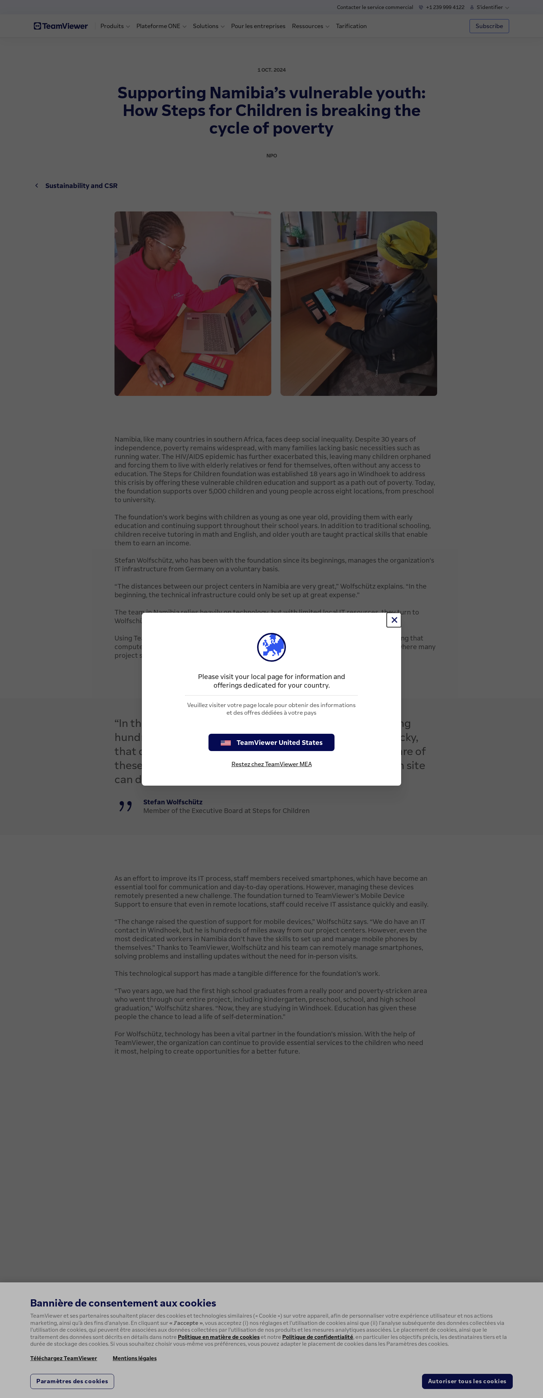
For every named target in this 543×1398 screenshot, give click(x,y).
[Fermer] (394, 620)
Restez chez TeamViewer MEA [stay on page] (272, 764)
